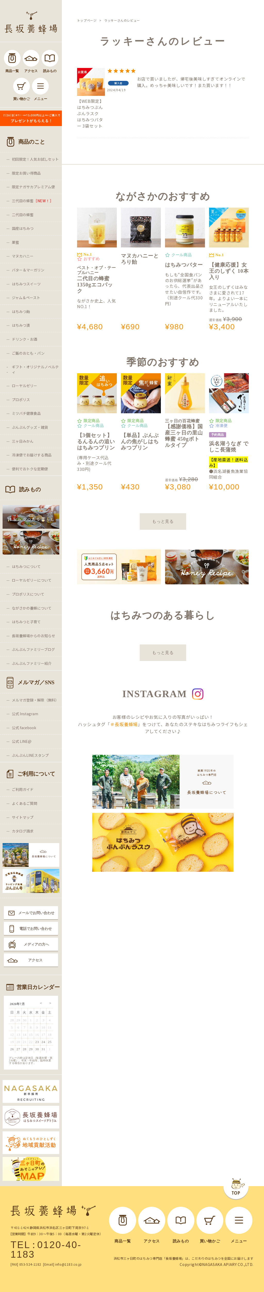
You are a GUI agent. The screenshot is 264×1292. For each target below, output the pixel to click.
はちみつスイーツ (26, 283)
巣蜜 (15, 242)
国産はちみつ (23, 228)
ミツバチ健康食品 (26, 413)
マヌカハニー (23, 256)
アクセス (35, 960)
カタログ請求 (23, 831)
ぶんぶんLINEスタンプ (30, 755)
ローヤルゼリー (24, 385)
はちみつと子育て (26, 621)
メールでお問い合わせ (36, 913)
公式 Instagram (25, 713)
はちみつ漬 (21, 325)
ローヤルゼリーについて (32, 580)
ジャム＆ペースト (26, 297)
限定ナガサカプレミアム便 (33, 186)
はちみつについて (26, 566)
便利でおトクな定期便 (30, 468)
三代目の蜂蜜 (32, 201)
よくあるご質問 (24, 803)
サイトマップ (23, 817)
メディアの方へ (36, 944)
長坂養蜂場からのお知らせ (33, 635)
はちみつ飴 (21, 311)
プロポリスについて (28, 594)
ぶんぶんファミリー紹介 (32, 663)
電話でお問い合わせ (35, 929)
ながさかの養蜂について (32, 608)
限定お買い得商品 (26, 173)
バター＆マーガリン (28, 270)
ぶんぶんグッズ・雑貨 (30, 427)
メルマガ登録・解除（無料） (35, 700)
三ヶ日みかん (23, 441)
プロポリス (21, 399)
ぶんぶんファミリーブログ (33, 649)
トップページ (87, 20)
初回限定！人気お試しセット (35, 159)
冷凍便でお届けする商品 (32, 454)
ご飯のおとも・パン (28, 353)
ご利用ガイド (23, 789)
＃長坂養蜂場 (124, 724)
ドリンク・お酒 (24, 339)
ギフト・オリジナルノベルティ (35, 369)
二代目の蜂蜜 (23, 214)
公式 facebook (24, 727)
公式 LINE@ (21, 741)
